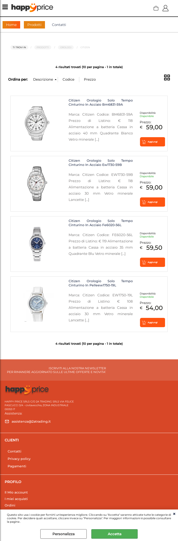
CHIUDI (174, 514)
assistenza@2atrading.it (31, 421)
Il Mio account (16, 492)
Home (11, 24)
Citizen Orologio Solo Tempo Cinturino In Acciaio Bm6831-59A (101, 102)
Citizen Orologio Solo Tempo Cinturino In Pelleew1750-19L (101, 283)
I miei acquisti (16, 499)
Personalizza (63, 534)
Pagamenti (17, 466)
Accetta (114, 534)
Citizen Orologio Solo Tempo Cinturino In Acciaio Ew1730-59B (101, 162)
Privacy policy (19, 459)
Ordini (10, 505)
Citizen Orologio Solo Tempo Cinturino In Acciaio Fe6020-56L (101, 223)
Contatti (59, 24)
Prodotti (34, 24)
